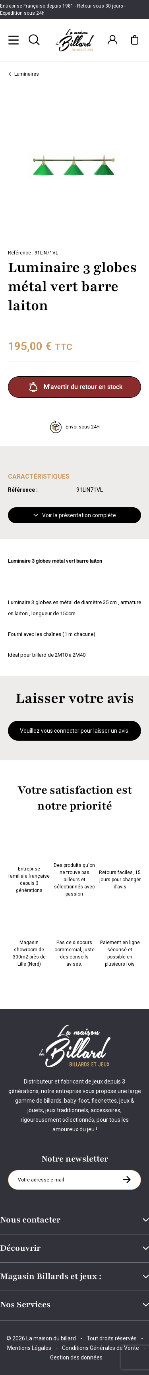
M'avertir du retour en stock (74, 387)
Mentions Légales (29, 1348)
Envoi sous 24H (75, 427)
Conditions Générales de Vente (100, 1348)
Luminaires (23, 74)
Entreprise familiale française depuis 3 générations (29, 863)
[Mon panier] (134, 39)
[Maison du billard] (74, 40)
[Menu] (13, 39)
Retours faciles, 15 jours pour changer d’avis (120, 863)
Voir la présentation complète (74, 515)
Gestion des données (76, 1357)
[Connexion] (112, 39)
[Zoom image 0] (74, 165)
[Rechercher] (34, 39)
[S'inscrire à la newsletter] (127, 1179)
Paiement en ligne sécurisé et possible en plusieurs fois (120, 937)
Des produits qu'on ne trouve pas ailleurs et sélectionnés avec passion (74, 863)
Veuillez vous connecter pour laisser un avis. (75, 731)
